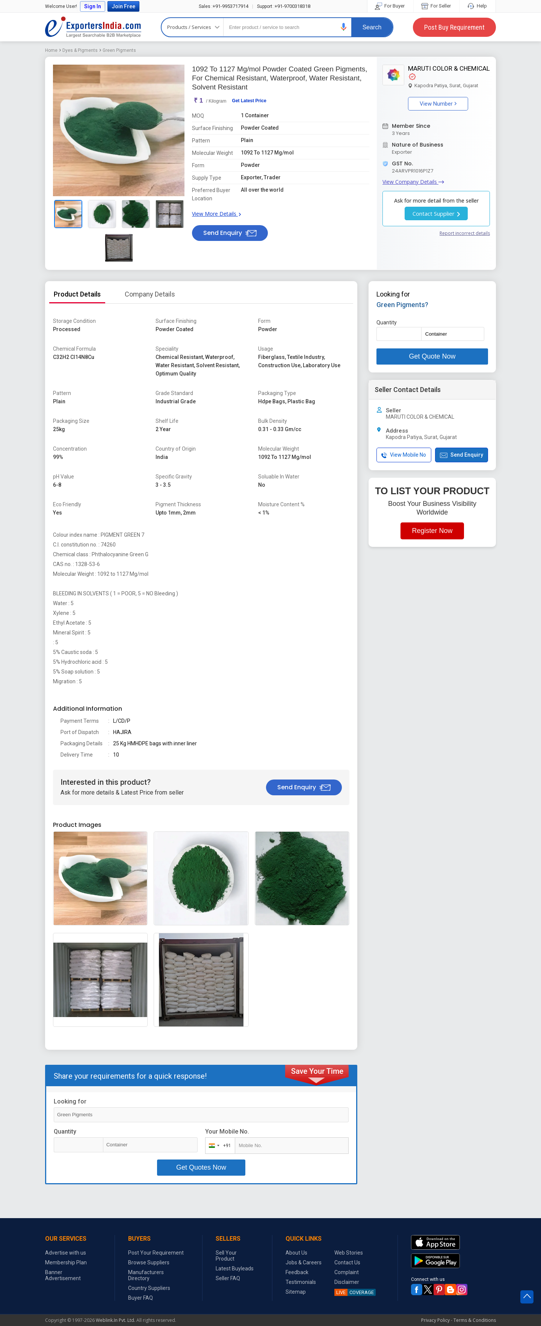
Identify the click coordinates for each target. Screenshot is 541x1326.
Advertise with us (65, 1253)
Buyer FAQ (140, 1298)
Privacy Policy (435, 1320)
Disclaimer (346, 1282)
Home (51, 50)
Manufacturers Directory (146, 1275)
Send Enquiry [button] (230, 233)
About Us (296, 1253)
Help (477, 6)
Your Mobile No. (227, 1131)
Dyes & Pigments (80, 50)
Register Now (432, 530)
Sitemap (296, 1292)
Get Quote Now (432, 356)
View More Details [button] (216, 213)
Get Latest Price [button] (249, 100)
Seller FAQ (228, 1278)
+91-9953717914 (223, 6)
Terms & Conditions (474, 1320)
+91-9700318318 (283, 6)
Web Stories (348, 1253)
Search (372, 27)
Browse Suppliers (148, 1262)
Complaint (346, 1272)
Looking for (70, 1101)
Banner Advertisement (63, 1275)
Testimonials (301, 1282)
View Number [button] (438, 103)
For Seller (436, 6)
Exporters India (93, 27)
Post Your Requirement (156, 1253)
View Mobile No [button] (403, 455)
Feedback (297, 1272)
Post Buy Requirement (454, 27)
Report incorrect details (465, 233)
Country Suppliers (149, 1288)
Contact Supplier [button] (436, 213)
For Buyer (390, 6)
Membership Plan (66, 1262)
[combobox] (218, 1145)
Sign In (92, 6)
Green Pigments (119, 50)
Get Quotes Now (201, 1167)
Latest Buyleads (235, 1268)
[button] (343, 27)
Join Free (123, 6)
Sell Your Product (226, 1256)
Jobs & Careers (304, 1262)
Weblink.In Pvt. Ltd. (115, 1320)
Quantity (65, 1131)
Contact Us (347, 1262)
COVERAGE (354, 1292)
